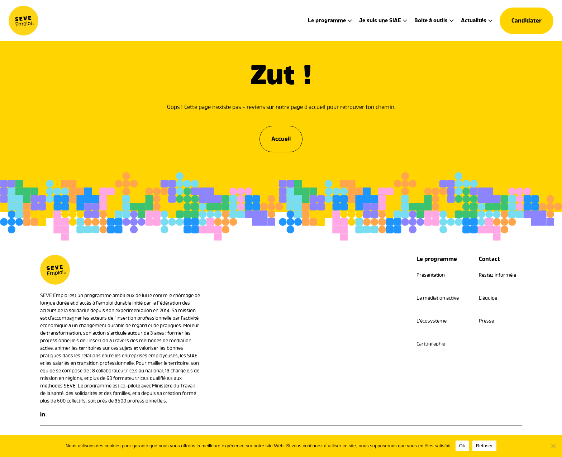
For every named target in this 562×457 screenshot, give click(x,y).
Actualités (473, 20)
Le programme (327, 20)
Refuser (484, 445)
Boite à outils (431, 20)
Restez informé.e (497, 275)
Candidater (526, 20)
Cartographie (430, 344)
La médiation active (437, 298)
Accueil (281, 137)
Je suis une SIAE (380, 20)
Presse (486, 321)
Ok (462, 445)
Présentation (430, 275)
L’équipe (488, 298)
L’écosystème (431, 321)
